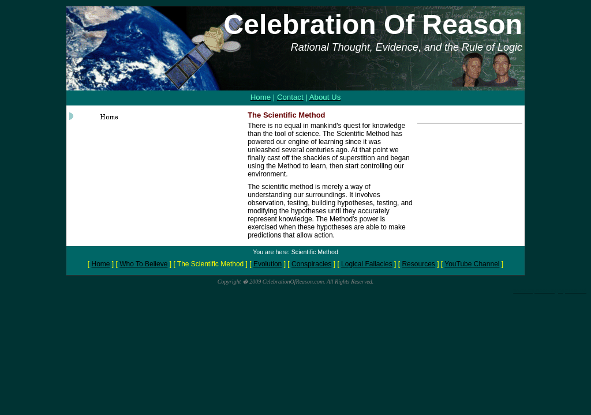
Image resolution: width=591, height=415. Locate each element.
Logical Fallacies (366, 264)
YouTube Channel (471, 264)
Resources (418, 264)
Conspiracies (311, 264)
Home (101, 264)
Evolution (267, 264)
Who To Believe (143, 264)
